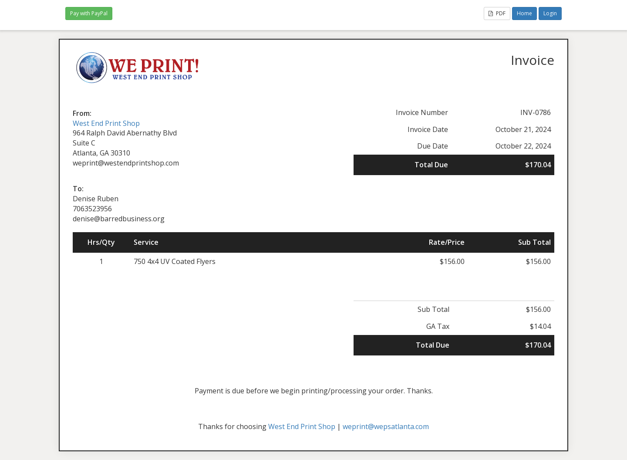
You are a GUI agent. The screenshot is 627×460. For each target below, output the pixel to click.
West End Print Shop (106, 123)
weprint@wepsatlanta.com (386, 426)
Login (550, 13)
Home (524, 13)
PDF (497, 13)
